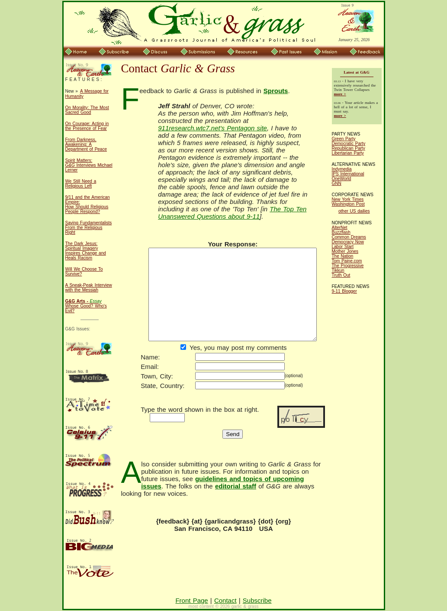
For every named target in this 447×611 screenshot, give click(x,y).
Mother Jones (345, 251)
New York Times (348, 199)
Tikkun (338, 270)
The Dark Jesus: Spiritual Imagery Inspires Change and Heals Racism (85, 250)
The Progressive (348, 265)
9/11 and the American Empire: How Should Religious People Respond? (87, 204)
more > (340, 94)
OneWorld (341, 178)
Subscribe (257, 600)
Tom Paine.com (347, 261)
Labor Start (343, 246)
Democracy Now (348, 241)
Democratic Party (349, 143)
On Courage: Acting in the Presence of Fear (87, 126)
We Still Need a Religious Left (80, 183)
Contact (225, 600)
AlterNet (339, 227)
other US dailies (354, 211)
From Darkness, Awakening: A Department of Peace (86, 144)
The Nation (343, 256)
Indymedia (342, 169)
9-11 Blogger (344, 291)
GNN (336, 183)
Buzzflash (341, 232)
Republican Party (348, 148)
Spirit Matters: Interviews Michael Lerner (89, 165)
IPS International (348, 173)
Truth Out (341, 275)
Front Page (191, 600)
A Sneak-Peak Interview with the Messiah (88, 287)
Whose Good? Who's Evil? (86, 306)
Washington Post (348, 204)
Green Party (344, 138)
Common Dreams (349, 237)
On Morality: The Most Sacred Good (87, 110)
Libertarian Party (348, 153)
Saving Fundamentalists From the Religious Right (88, 227)
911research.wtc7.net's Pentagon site (251, 131)
